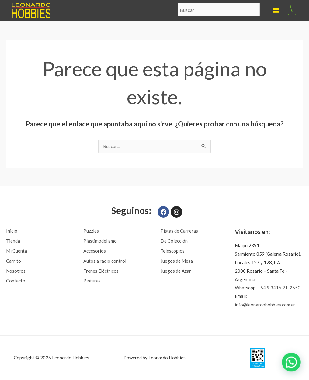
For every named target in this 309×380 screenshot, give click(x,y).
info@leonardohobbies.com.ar (265, 304)
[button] (276, 10)
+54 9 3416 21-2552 (279, 287)
